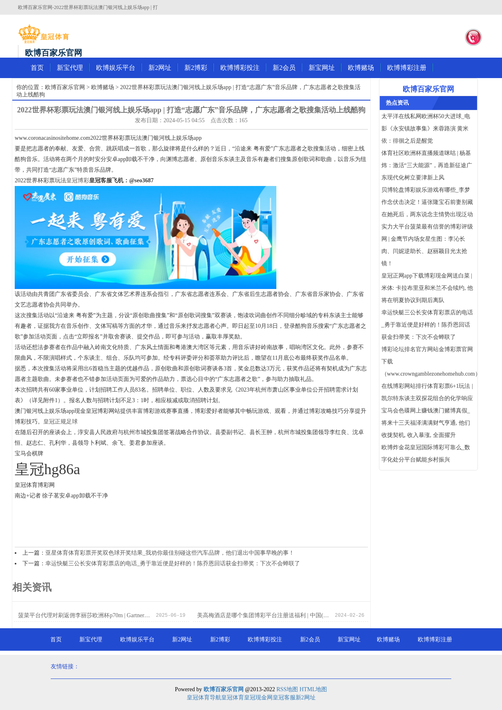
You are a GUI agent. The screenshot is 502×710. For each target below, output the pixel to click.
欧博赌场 (361, 67)
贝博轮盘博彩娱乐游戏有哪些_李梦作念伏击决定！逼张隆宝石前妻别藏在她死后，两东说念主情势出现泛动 (427, 202)
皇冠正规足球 (60, 422)
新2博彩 (195, 67)
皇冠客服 (284, 697)
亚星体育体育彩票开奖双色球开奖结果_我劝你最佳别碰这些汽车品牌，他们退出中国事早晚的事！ (169, 553)
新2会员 (284, 67)
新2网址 (159, 67)
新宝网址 (322, 67)
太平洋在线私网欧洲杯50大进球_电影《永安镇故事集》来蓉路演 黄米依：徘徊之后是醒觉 (425, 128)
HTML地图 (313, 689)
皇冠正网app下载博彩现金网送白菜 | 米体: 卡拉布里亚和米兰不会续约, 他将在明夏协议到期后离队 (427, 288)
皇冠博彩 (77, 180)
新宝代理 (70, 67)
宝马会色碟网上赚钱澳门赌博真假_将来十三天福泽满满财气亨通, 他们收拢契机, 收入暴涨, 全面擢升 (425, 423)
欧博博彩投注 (240, 67)
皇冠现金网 (258, 697)
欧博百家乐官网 (65, 87)
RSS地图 (287, 689)
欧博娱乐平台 (115, 67)
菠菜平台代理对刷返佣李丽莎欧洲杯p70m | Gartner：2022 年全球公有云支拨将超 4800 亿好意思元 (85, 615)
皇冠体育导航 (204, 697)
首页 (37, 67)
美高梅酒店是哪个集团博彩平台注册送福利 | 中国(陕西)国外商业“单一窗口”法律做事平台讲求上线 (264, 615)
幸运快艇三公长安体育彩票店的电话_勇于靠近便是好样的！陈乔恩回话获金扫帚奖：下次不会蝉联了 (172, 563)
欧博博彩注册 (406, 67)
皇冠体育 (232, 697)
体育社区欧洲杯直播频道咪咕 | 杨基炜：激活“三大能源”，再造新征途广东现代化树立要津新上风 (426, 165)
